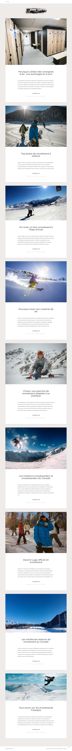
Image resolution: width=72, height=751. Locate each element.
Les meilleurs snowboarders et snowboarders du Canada (36, 477)
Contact (7, 1)
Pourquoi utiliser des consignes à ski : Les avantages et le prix (36, 72)
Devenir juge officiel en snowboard (36, 561)
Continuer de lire (36, 93)
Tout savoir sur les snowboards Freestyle (36, 708)
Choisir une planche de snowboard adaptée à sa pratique (36, 393)
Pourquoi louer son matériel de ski (36, 310)
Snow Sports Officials (9, 748)
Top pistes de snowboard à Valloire (36, 154)
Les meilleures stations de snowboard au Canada (36, 640)
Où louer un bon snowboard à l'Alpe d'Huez (36, 228)
